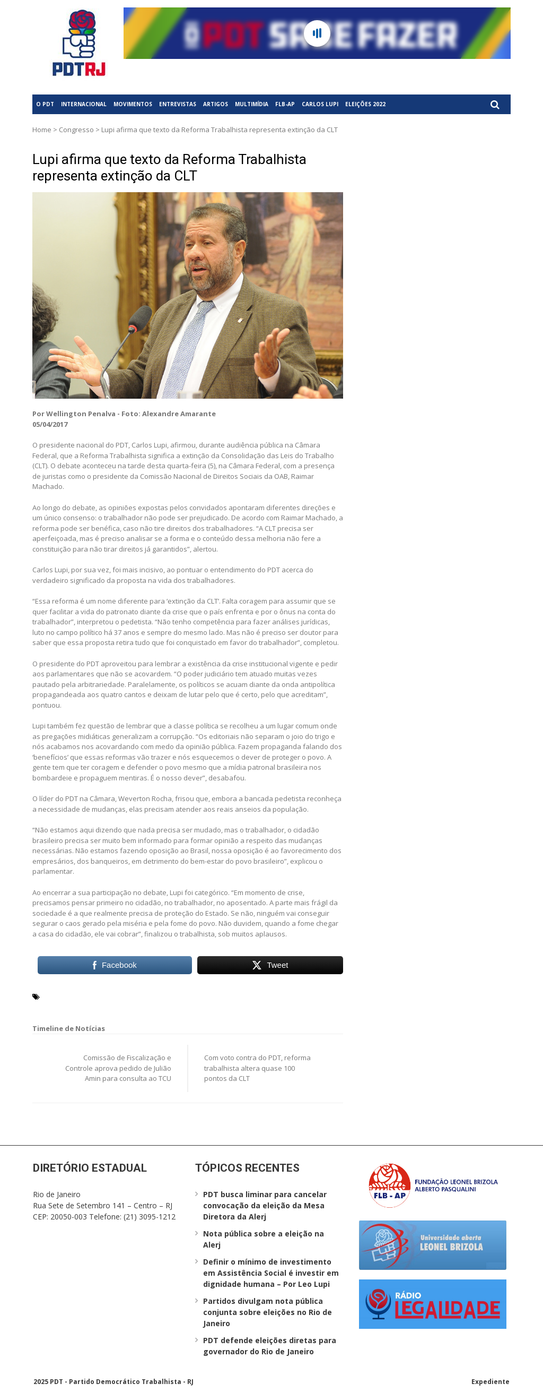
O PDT (45, 104)
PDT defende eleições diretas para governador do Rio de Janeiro (269, 1345)
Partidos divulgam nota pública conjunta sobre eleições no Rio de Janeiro (267, 1312)
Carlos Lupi (320, 104)
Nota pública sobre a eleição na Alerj (263, 1239)
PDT (107, 996)
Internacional (84, 104)
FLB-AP (285, 104)
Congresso (76, 129)
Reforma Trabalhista (154, 996)
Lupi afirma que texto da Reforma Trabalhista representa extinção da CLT (169, 167)
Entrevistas (177, 104)
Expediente (490, 1381)
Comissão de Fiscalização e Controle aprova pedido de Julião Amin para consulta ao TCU (118, 1068)
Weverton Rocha (223, 996)
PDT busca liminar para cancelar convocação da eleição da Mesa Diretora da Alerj (265, 1205)
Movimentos (132, 104)
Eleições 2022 (365, 104)
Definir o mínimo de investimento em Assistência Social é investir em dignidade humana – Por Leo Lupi (271, 1273)
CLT (91, 996)
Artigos (215, 104)
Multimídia (251, 104)
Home (41, 129)
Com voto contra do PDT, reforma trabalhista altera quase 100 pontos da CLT (257, 1068)
